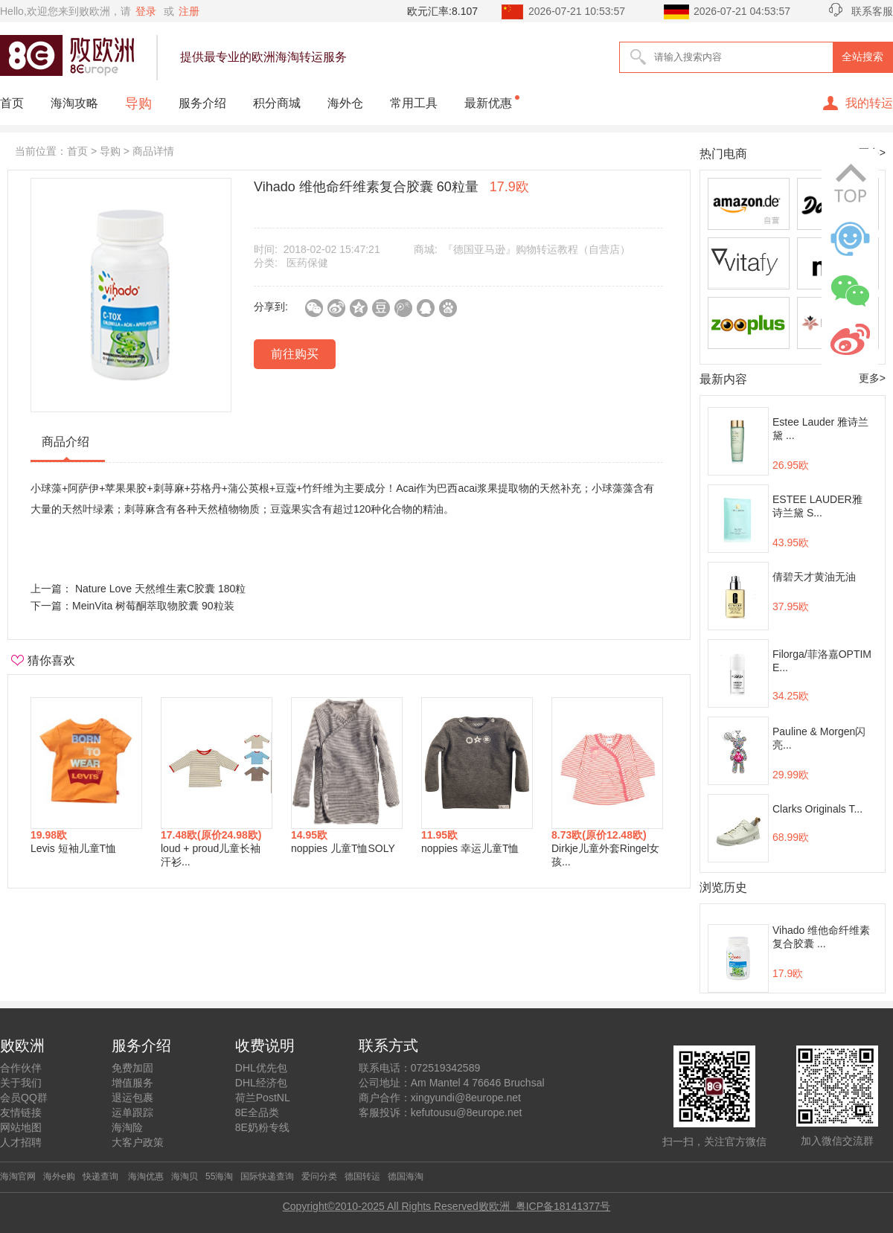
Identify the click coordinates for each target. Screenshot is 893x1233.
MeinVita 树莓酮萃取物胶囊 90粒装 (153, 606)
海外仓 (345, 103)
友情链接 (21, 1112)
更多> (872, 378)
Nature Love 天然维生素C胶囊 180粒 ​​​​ (160, 589)
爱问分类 (319, 1176)
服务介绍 (202, 103)
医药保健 (307, 263)
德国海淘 (405, 1176)
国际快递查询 (267, 1176)
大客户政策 (138, 1142)
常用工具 (414, 103)
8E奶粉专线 (262, 1127)
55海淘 (219, 1176)
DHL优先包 (261, 1068)
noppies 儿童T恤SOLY (343, 848)
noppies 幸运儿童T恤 (470, 848)
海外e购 (59, 1176)
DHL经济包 (261, 1083)
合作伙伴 (21, 1068)
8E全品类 (257, 1112)
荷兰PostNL (262, 1098)
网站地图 (21, 1127)
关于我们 (21, 1083)
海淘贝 (184, 1176)
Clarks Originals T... (817, 809)
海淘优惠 (145, 1176)
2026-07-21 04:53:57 (742, 11)
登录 (145, 11)
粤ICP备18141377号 (563, 1206)
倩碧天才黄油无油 (814, 577)
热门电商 (723, 153)
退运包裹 (132, 1098)
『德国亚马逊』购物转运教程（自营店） (536, 249)
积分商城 (277, 103)
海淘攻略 (74, 103)
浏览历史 (723, 887)
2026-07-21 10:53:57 (576, 11)
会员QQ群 (24, 1098)
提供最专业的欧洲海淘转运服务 (263, 57)
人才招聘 (21, 1142)
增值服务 (132, 1083)
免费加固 (132, 1068)
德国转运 (362, 1176)
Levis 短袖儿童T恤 (73, 848)
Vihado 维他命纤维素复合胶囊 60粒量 (391, 186)
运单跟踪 (132, 1112)
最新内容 (723, 379)
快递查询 (100, 1176)
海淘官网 (18, 1176)
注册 (189, 11)
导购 (138, 103)
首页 (12, 103)
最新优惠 (488, 103)
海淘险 (127, 1127)
